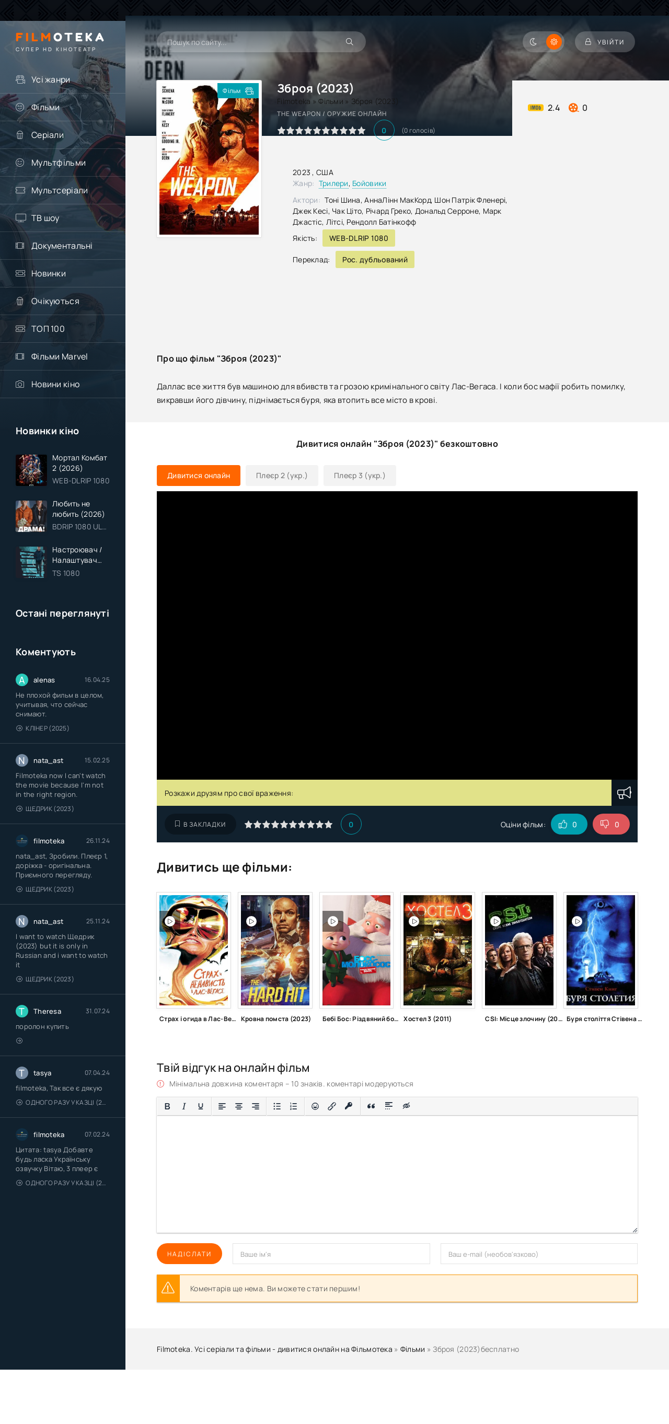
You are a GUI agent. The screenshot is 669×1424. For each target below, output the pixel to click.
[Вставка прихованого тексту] (406, 1106)
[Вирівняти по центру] (239, 1106)
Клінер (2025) (43, 728)
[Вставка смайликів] (315, 1106)
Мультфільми (58, 162)
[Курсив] (184, 1106)
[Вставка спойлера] (389, 1106)
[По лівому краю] (222, 1106)
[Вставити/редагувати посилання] (332, 1106)
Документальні (62, 245)
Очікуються (55, 301)
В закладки (200, 824)
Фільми (45, 107)
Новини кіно (55, 384)
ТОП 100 (48, 328)
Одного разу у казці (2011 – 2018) (63, 1102)
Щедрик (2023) (45, 808)
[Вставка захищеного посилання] (348, 1106)
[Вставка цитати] (371, 1106)
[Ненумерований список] (277, 1106)
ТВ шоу (45, 218)
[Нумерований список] (293, 1106)
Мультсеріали (59, 190)
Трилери (334, 183)
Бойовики (369, 183)
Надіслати (189, 1253)
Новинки (48, 273)
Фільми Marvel (59, 356)
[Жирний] (167, 1106)
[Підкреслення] (200, 1106)
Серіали (47, 135)
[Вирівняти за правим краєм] (255, 1106)
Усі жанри (51, 79)
